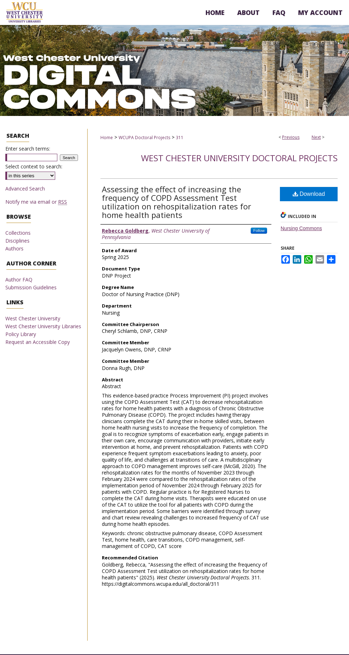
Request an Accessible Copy (37, 342)
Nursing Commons (301, 228)
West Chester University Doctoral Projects (239, 158)
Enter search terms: (27, 148)
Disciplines (17, 240)
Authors (14, 248)
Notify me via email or (36, 201)
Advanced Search (25, 188)
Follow (259, 230)
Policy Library (20, 334)
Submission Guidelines (31, 287)
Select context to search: (33, 166)
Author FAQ (18, 279)
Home (106, 137)
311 (179, 137)
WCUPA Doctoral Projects (144, 137)
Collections (18, 232)
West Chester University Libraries (43, 326)
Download (309, 194)
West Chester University (32, 318)
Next (316, 137)
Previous (290, 137)
